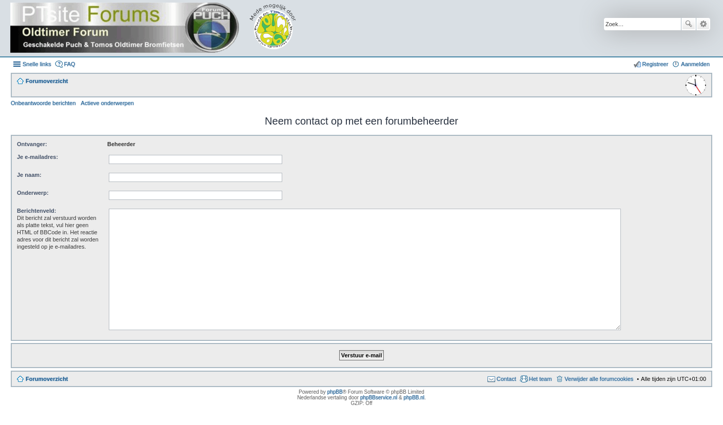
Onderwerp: (33, 193)
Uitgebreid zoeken (703, 24)
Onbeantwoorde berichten (43, 103)
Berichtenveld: (36, 211)
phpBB (335, 392)
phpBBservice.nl (378, 397)
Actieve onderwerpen (107, 103)
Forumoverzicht (47, 379)
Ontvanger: (32, 144)
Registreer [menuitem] (655, 64)
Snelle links (37, 64)
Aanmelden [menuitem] (695, 64)
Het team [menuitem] (540, 379)
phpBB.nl (413, 397)
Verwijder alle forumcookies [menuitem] (598, 379)
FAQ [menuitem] (69, 64)
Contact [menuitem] (506, 379)
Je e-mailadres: (37, 157)
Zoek (688, 24)
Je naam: (29, 175)
